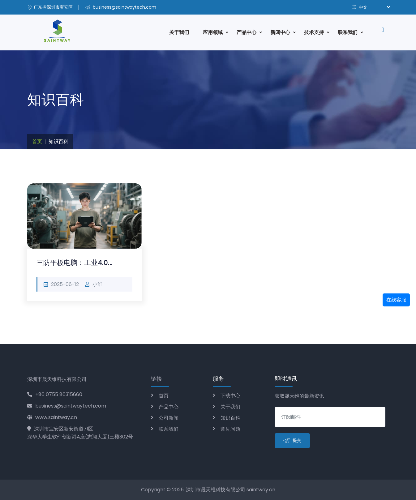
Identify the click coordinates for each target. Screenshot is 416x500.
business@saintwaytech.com (66, 405)
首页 (37, 141)
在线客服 (396, 299)
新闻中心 (280, 32)
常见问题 (230, 429)
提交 (292, 441)
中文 (359, 7)
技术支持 (314, 32)
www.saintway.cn (52, 417)
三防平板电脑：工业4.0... (74, 262)
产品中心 (246, 32)
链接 (156, 378)
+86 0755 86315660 (54, 394)
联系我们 (348, 32)
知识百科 (230, 417)
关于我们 (179, 32)
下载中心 (230, 395)
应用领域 (213, 32)
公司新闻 (168, 417)
